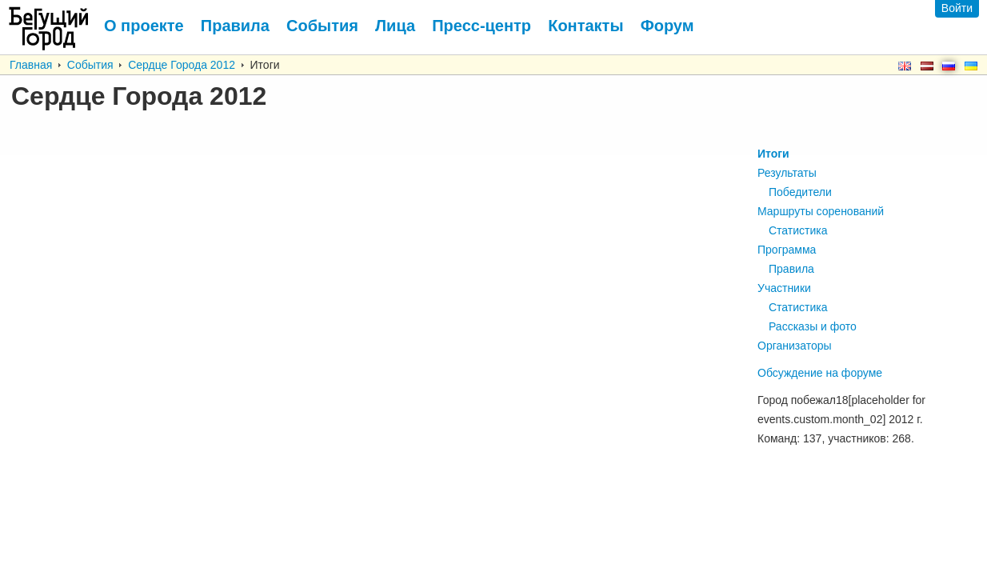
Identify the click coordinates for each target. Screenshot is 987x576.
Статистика (798, 230)
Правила (791, 268)
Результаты (787, 172)
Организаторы (794, 345)
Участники (784, 288)
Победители (800, 192)
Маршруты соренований (820, 211)
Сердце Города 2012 (181, 64)
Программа (786, 249)
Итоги (773, 153)
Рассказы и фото (813, 326)
